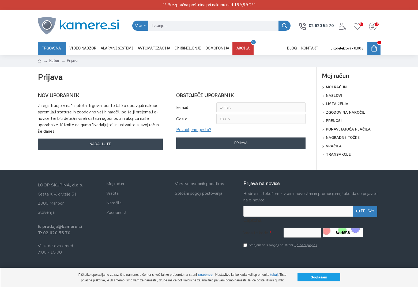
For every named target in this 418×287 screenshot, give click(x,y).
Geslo (181, 120)
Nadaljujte (100, 144)
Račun (54, 60)
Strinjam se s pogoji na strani (280, 245)
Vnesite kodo (255, 233)
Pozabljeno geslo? (193, 131)
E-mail (182, 107)
